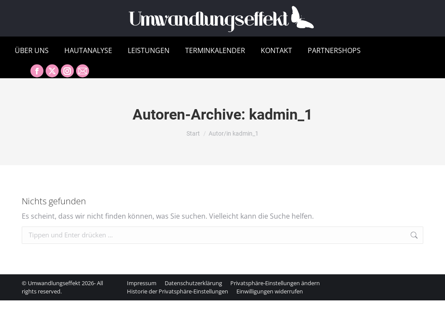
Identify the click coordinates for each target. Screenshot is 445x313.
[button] (275, 283)
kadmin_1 (281, 114)
